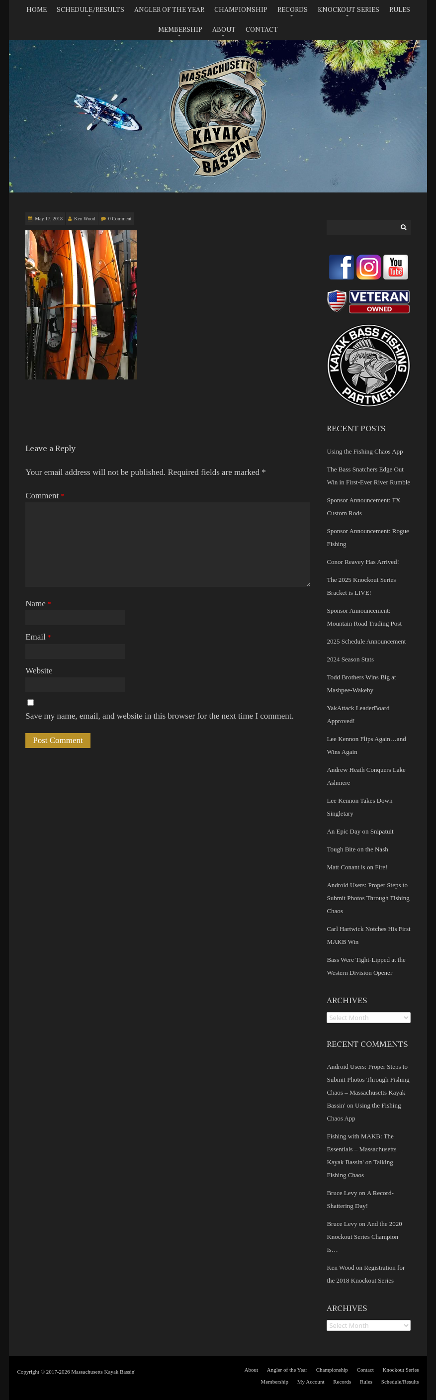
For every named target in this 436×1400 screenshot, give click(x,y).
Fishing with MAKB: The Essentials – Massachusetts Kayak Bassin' (361, 1149)
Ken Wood (84, 218)
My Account (311, 1382)
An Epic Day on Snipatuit (360, 831)
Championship (240, 9)
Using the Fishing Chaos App (365, 451)
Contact (262, 29)
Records (292, 9)
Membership (180, 29)
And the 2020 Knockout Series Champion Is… (364, 1236)
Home (36, 9)
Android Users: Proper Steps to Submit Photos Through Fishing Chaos (368, 898)
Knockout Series (348, 9)
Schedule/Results (90, 9)
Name (38, 603)
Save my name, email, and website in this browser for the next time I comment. (159, 716)
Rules (399, 9)
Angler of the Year (169, 9)
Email (38, 637)
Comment (44, 495)
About (224, 29)
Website (38, 670)
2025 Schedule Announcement (366, 641)
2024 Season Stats (350, 659)
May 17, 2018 (49, 218)
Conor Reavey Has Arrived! (363, 561)
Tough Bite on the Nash (357, 849)
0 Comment (120, 218)
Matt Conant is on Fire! (357, 867)
